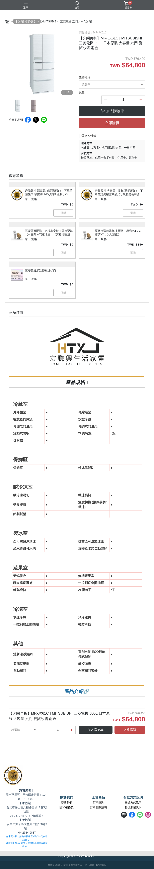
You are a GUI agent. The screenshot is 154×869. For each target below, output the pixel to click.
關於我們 (66, 797)
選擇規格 (84, 77)
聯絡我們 (66, 802)
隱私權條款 (67, 807)
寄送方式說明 (133, 802)
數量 (82, 92)
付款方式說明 (133, 797)
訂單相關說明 (98, 807)
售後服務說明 (133, 807)
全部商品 (98, 797)
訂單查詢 (98, 802)
